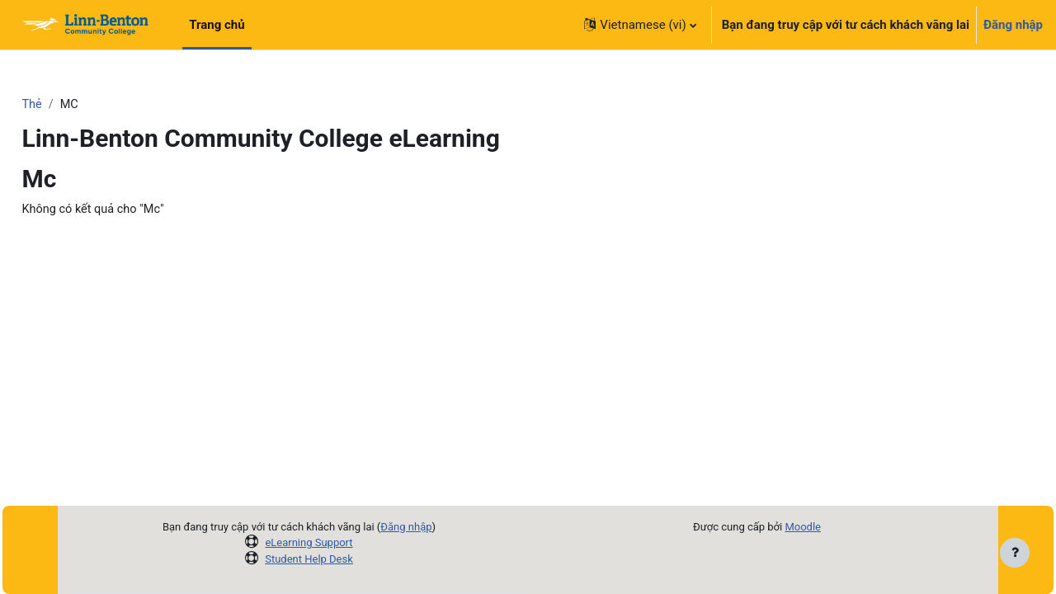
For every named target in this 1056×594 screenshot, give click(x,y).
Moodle (803, 527)
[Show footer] (1015, 553)
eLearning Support (308, 542)
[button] (640, 25)
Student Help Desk (309, 559)
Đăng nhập (1013, 24)
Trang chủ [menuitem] (216, 24)
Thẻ (69, 104)
